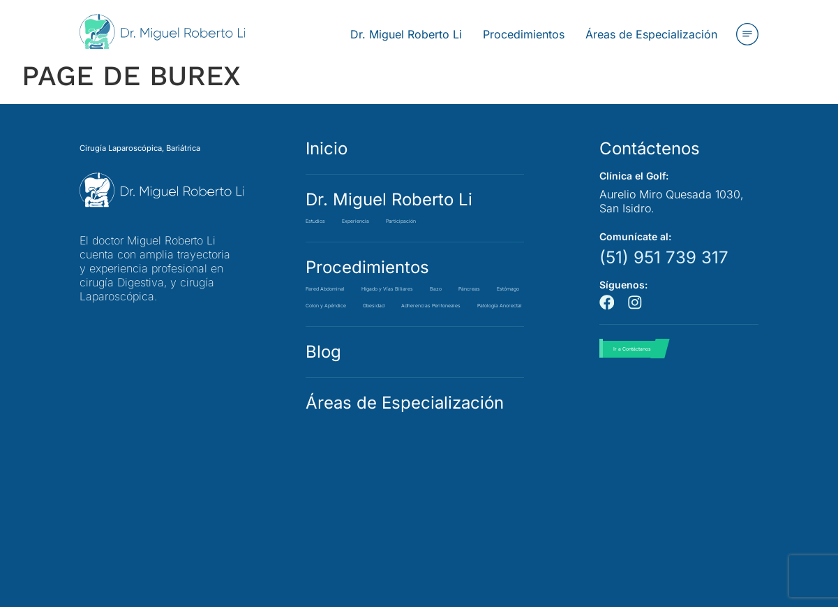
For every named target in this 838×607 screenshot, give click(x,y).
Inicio (326, 148)
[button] (747, 34)
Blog (323, 419)
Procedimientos (367, 267)
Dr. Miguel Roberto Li (389, 199)
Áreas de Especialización (405, 470)
